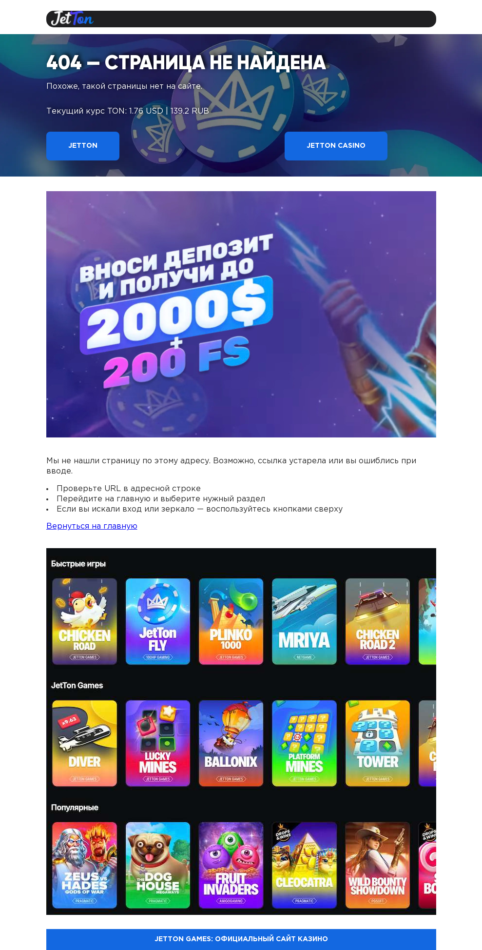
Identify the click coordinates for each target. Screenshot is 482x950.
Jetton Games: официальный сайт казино (241, 939)
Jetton (82, 146)
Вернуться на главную (91, 526)
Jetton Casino (336, 146)
